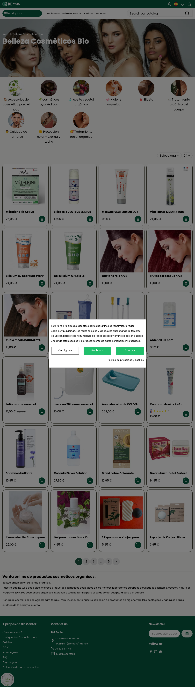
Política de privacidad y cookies (126, 360)
